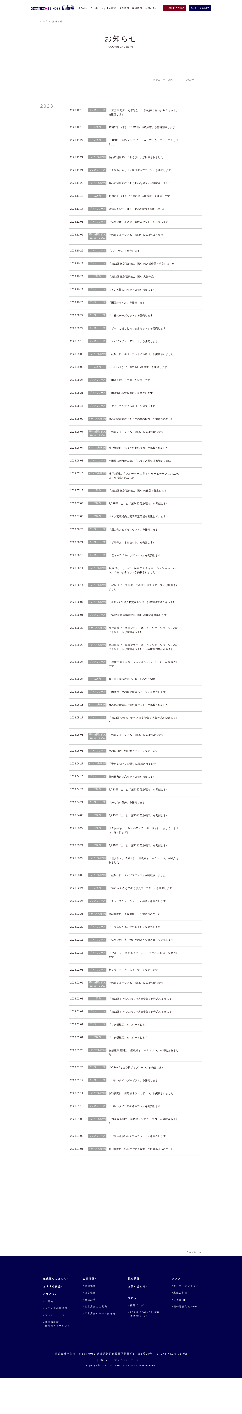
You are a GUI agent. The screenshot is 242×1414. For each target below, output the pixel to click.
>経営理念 (89, 1325)
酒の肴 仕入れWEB (200, 8)
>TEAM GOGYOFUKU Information (144, 1346)
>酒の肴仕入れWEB (184, 1338)
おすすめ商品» (53, 1319)
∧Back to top (192, 1284)
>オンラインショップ (185, 1318)
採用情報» (136, 1311)
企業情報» (90, 1311)
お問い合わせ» (139, 1319)
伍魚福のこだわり (88, 8)
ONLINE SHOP (176, 8)
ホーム (44, 21)
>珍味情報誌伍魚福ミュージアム (56, 1356)
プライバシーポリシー (128, 1396)
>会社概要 (89, 1318)
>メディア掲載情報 (55, 1340)
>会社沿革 (89, 1331)
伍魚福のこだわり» (56, 1311)
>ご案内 (48, 1333)
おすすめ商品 (108, 8)
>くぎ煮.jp (179, 1331)
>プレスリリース (54, 1347)
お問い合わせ (152, 8)
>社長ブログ (137, 1337)
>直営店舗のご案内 (95, 1338)
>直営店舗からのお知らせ (99, 1345)
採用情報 (137, 8)
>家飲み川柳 (180, 1325)
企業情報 (124, 8)
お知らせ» (50, 1326)
